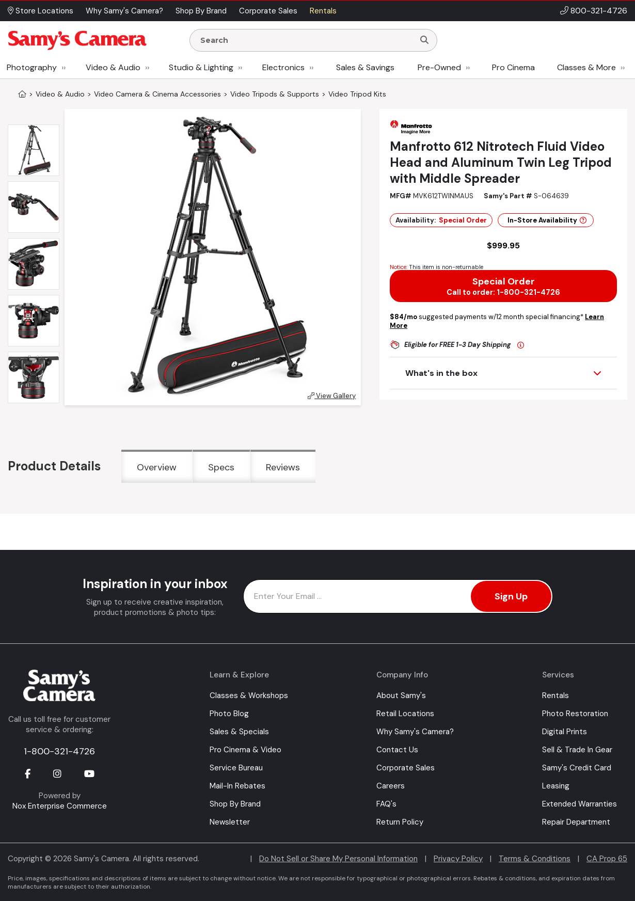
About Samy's (401, 695)
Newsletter (230, 822)
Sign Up (511, 596)
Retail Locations (405, 713)
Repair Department (576, 822)
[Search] (424, 40)
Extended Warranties (579, 804)
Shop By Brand (235, 804)
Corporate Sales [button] (268, 11)
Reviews (283, 467)
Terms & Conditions (534, 858)
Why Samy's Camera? (415, 731)
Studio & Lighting (201, 67)
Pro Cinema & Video (245, 750)
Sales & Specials (239, 731)
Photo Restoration (575, 713)
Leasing (555, 786)
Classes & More (586, 67)
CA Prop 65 (606, 858)
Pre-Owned (439, 67)
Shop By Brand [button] (201, 11)
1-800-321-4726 (59, 751)
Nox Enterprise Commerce (59, 806)
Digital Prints (564, 731)
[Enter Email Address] (398, 596)
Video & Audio (113, 67)
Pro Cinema (513, 67)
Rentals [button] (323, 11)
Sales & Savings (365, 67)
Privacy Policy (458, 858)
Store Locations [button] (40, 11)
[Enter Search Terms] (306, 40)
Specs (221, 467)
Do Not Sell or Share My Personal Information (338, 858)
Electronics (283, 67)
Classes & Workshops (249, 695)
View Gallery (332, 395)
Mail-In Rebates (237, 786)
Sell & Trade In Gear (577, 750)
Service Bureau (236, 768)
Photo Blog (229, 713)
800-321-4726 (598, 10)
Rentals (555, 695)
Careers (390, 786)
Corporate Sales (405, 768)
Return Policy (399, 822)
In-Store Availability (546, 220)
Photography (32, 67)
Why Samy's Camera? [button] (124, 11)
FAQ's (386, 804)
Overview (157, 467)
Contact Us (397, 750)
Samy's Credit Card (576, 768)
